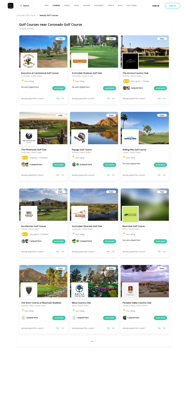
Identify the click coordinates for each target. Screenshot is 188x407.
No (63, 98)
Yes (57, 98)
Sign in (155, 6)
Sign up (172, 6)
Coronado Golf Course (27, 15)
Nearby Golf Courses (49, 15)
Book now (58, 88)
